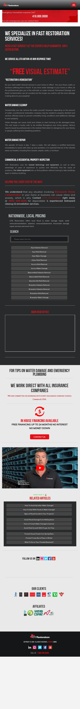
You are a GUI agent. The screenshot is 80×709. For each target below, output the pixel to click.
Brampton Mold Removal (39, 293)
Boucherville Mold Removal (39, 281)
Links (55, 642)
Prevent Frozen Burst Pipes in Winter (39, 538)
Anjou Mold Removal (39, 260)
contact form (33, 21)
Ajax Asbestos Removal (39, 248)
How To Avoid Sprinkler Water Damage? (39, 505)
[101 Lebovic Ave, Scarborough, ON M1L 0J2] (40, 333)
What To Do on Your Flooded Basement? (39, 542)
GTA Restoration (51, 197)
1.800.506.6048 (43, 653)
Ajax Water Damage (39, 256)
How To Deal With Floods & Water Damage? (39, 510)
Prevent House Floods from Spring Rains (39, 534)
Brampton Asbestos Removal (39, 285)
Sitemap (50, 642)
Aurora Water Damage (39, 268)
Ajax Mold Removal (39, 252)
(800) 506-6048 (18, 200)
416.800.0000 (40, 16)
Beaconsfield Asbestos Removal (39, 272)
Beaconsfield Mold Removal (39, 277)
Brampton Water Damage (39, 297)
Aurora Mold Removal (39, 264)
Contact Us (39, 437)
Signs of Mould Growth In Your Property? (39, 514)
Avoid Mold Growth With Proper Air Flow (39, 528)
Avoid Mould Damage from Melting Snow (39, 520)
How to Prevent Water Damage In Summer (39, 524)
